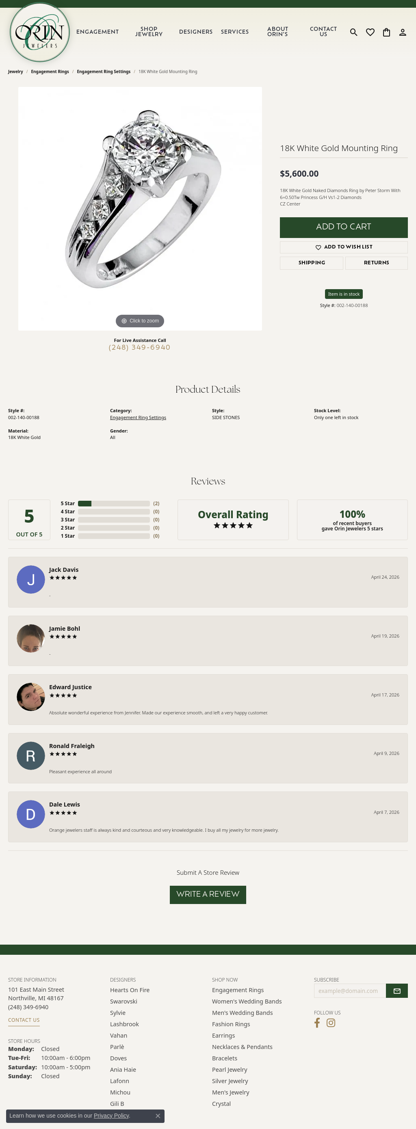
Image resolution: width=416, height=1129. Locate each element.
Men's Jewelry (230, 1092)
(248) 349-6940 (140, 348)
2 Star (68, 527)
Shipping (312, 263)
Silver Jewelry (230, 1081)
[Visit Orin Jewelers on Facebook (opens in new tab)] (317, 1023)
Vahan (118, 1035)
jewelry (15, 71)
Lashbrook (124, 1024)
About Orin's (277, 32)
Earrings (223, 1035)
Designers (196, 32)
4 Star (68, 511)
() (156, 503)
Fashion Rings (231, 1024)
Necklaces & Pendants (242, 1047)
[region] (140, 209)
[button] (354, 32)
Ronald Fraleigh (72, 746)
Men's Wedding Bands (242, 1013)
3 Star (68, 519)
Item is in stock (344, 294)
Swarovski (123, 1001)
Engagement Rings (50, 71)
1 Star (68, 535)
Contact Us (323, 32)
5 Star (68, 503)
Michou (120, 1092)
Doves (118, 1058)
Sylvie (118, 1013)
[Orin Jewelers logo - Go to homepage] (39, 32)
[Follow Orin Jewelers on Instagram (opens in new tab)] (331, 1023)
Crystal (221, 1103)
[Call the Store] (28, 1007)
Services (235, 32)
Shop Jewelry (149, 32)
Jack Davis (63, 569)
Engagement (97, 32)
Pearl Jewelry (229, 1069)
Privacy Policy (111, 1115)
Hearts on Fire (130, 990)
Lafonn (119, 1081)
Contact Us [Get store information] (24, 1020)
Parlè (117, 1047)
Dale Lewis (64, 804)
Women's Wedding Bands (247, 1001)
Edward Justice (70, 687)
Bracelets (224, 1058)
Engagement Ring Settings (104, 71)
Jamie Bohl (64, 628)
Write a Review (208, 895)
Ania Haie (123, 1069)
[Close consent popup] (158, 1116)
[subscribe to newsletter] (397, 991)
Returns (377, 263)
